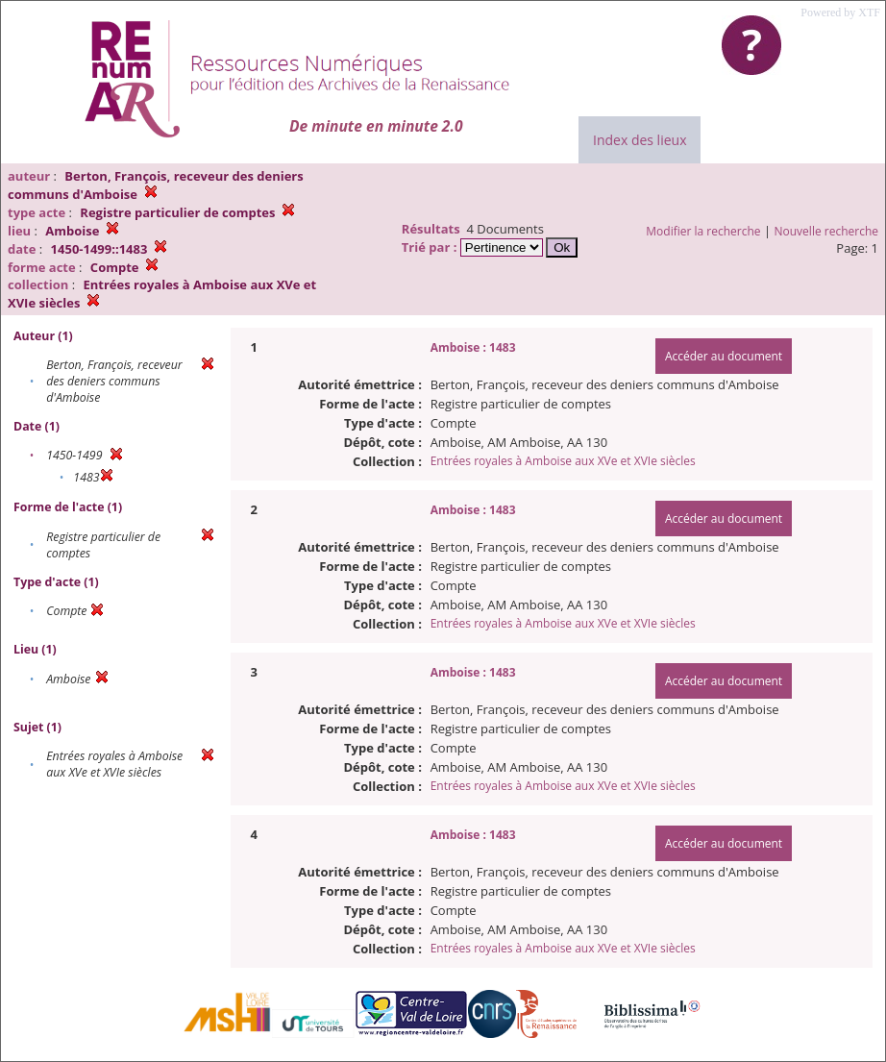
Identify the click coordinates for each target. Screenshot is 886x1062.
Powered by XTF (840, 12)
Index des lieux (639, 140)
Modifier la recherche (703, 231)
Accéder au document (723, 356)
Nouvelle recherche (827, 231)
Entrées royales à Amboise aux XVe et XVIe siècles (563, 461)
